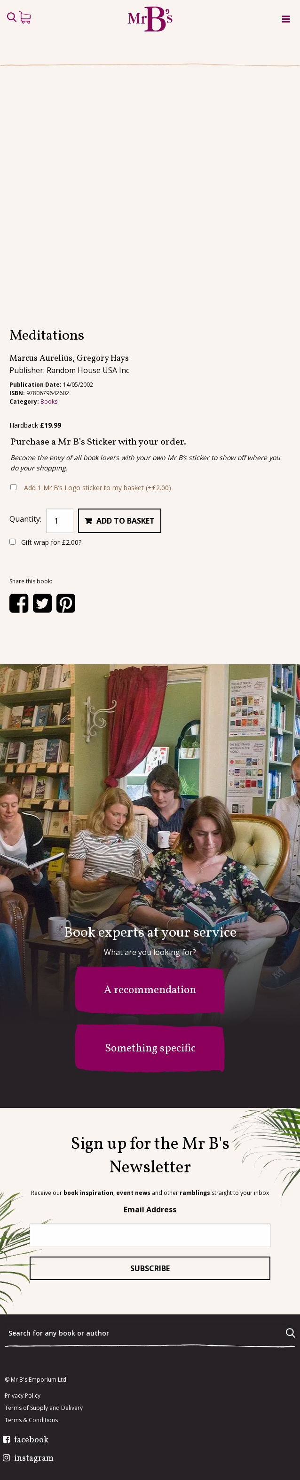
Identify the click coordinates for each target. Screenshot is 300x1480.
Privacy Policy (22, 1396)
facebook (31, 1440)
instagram (34, 1459)
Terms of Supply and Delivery (44, 1408)
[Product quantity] (59, 521)
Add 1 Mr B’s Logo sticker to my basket (97, 487)
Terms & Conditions (31, 1420)
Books (48, 402)
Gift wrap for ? (45, 542)
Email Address (150, 1209)
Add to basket (125, 521)
